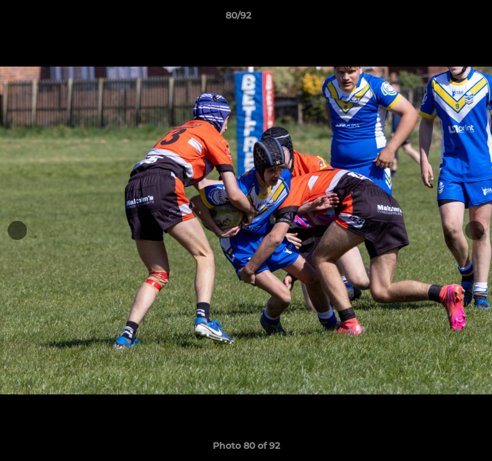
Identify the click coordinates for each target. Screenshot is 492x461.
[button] (446, 18)
